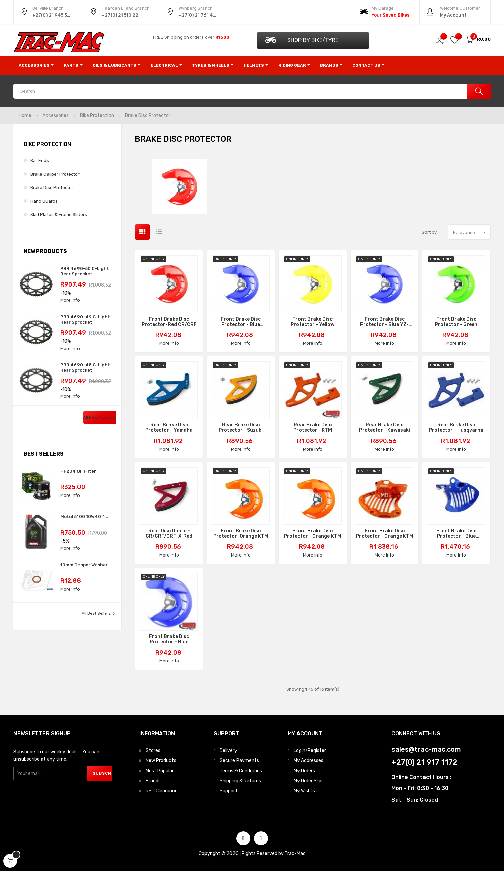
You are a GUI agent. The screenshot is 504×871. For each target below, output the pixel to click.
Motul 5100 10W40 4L (84, 516)
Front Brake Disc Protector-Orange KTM (240, 533)
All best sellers (99, 614)
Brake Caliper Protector (55, 174)
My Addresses (308, 760)
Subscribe (102, 773)
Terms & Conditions (241, 771)
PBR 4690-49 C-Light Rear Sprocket (85, 319)
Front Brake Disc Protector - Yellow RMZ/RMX (312, 322)
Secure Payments (239, 760)
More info (70, 300)
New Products (161, 760)
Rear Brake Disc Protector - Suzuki (241, 427)
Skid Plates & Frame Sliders (58, 214)
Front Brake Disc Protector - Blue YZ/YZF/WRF (241, 322)
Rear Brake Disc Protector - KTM (312, 427)
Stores (153, 750)
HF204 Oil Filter (78, 471)
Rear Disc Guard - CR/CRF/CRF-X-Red (169, 533)
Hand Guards (44, 201)
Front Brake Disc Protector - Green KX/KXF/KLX (456, 322)
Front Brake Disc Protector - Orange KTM (312, 533)
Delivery (228, 750)
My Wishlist (305, 791)
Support (229, 791)
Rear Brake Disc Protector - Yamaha (169, 427)
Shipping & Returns (240, 781)
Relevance (471, 232)
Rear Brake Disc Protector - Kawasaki (384, 427)
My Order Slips (309, 781)
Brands (153, 781)
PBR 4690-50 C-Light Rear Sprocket (84, 271)
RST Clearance (162, 791)
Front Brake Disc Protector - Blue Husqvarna (456, 533)
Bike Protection (47, 144)
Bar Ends (39, 160)
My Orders (304, 771)
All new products (99, 417)
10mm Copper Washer (84, 564)
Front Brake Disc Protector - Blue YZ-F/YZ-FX (384, 322)
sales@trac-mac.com (426, 749)
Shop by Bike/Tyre (301, 40)
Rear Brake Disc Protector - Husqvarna (456, 427)
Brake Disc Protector (51, 187)
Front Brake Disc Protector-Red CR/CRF (169, 322)
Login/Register (310, 750)
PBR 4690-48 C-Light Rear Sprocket (85, 367)
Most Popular (160, 771)
